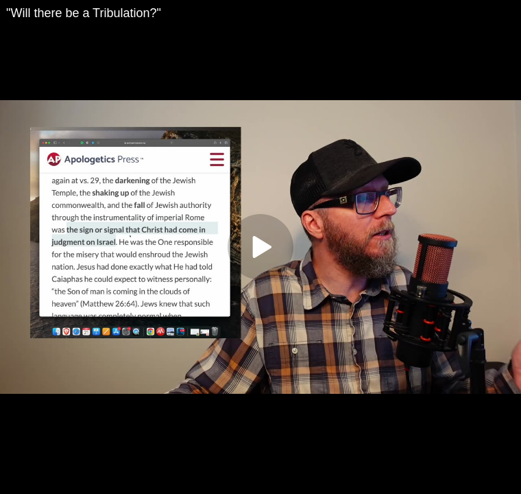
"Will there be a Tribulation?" (83, 13)
